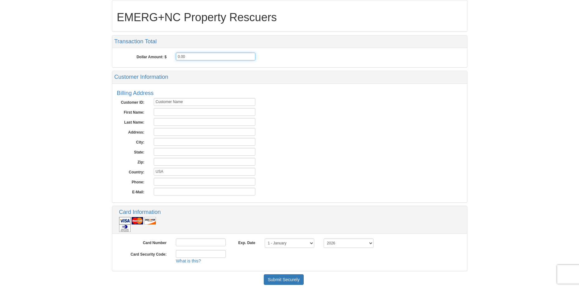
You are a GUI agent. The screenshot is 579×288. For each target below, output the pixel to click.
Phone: (138, 182)
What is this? (188, 260)
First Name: (134, 112)
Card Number (154, 243)
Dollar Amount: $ (151, 57)
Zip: (141, 162)
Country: (136, 172)
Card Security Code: (148, 254)
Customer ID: (132, 102)
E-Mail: (138, 192)
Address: (136, 132)
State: (139, 152)
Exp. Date (246, 243)
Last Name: (134, 122)
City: (140, 142)
